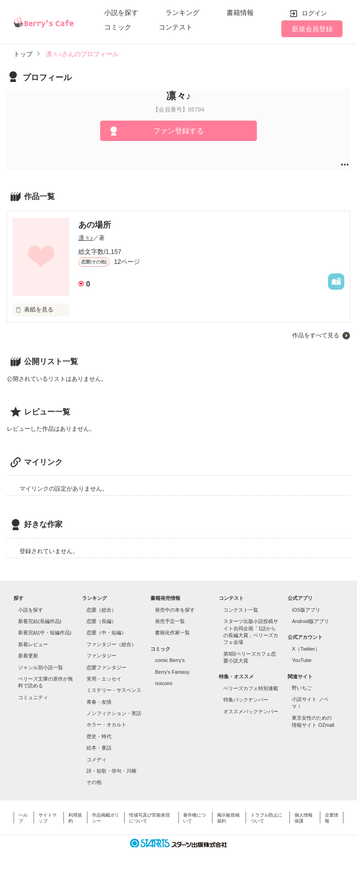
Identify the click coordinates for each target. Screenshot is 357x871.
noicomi (163, 683)
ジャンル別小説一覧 (40, 667)
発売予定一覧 (170, 621)
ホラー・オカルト (106, 724)
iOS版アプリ (306, 610)
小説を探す (121, 12)
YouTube (301, 660)
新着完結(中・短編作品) (44, 632)
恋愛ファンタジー (106, 667)
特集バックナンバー (245, 699)
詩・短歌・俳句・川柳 (111, 771)
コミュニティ (33, 697)
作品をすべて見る (315, 335)
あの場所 (94, 224)
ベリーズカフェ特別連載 (250, 688)
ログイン (314, 13)
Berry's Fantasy (172, 672)
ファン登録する (178, 131)
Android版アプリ (310, 621)
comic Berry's (170, 660)
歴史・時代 (99, 736)
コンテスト (176, 27)
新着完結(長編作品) (39, 621)
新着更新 (28, 655)
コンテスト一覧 (240, 610)
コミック (117, 27)
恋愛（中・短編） (106, 632)
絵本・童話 (99, 747)
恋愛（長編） (101, 621)
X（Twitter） (306, 649)
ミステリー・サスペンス (114, 690)
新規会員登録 (312, 29)
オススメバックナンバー (250, 711)
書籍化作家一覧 (172, 632)
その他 (94, 782)
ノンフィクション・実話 (114, 713)
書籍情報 (240, 12)
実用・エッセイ (104, 678)
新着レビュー (33, 644)
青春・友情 (99, 702)
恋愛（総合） (101, 610)
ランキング (182, 12)
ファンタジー (101, 655)
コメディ (96, 759)
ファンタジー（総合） (111, 644)
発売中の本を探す (175, 610)
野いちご (302, 688)
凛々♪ (85, 237)
